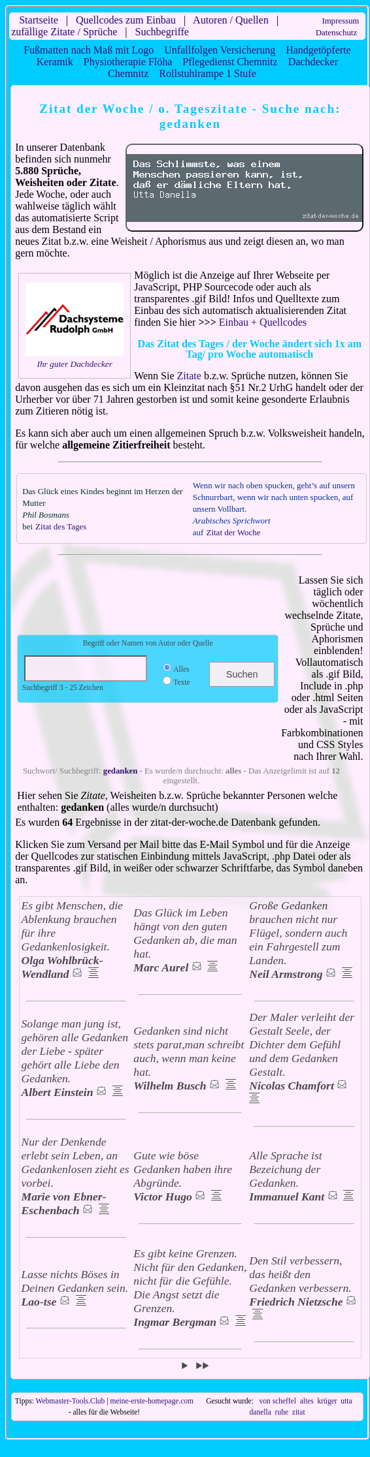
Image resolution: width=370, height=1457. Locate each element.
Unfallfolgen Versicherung (219, 49)
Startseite (38, 19)
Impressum (340, 20)
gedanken (120, 771)
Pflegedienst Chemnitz (229, 61)
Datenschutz (336, 32)
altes (307, 1401)
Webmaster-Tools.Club (70, 1401)
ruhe (281, 1412)
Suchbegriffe (162, 31)
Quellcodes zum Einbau (126, 19)
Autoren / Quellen (231, 19)
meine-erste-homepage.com (151, 1401)
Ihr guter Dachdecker (74, 364)
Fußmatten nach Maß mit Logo (89, 49)
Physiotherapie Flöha (128, 61)
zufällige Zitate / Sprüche (64, 31)
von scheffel (278, 1401)
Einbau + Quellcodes (263, 322)
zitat (298, 1412)
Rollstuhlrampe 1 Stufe (207, 73)
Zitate (189, 375)
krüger (327, 1401)
